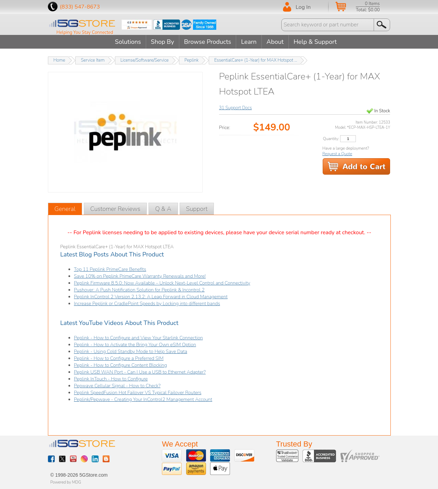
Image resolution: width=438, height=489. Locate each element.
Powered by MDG (65, 482)
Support (197, 209)
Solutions (128, 42)
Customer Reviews (115, 209)
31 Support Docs (235, 108)
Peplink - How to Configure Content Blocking (120, 365)
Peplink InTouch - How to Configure (111, 379)
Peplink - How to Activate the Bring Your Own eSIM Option (135, 344)
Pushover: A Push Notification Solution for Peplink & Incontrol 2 (139, 290)
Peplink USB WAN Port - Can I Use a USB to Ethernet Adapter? (140, 372)
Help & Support (315, 42)
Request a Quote (337, 153)
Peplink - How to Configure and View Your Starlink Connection (138, 338)
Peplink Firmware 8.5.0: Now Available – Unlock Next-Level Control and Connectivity (162, 283)
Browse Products (207, 42)
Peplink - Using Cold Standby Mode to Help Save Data (130, 351)
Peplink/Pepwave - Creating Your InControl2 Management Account (143, 399)
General (65, 209)
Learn (248, 42)
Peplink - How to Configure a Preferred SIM (119, 358)
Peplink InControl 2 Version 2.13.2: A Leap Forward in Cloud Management (151, 296)
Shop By (162, 42)
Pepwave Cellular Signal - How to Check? (117, 386)
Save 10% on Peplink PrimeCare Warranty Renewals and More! (140, 276)
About (275, 42)
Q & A (163, 209)
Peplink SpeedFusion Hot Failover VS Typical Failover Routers (137, 392)
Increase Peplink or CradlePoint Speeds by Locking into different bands (147, 303)
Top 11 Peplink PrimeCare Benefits (110, 269)
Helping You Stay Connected (84, 32)
